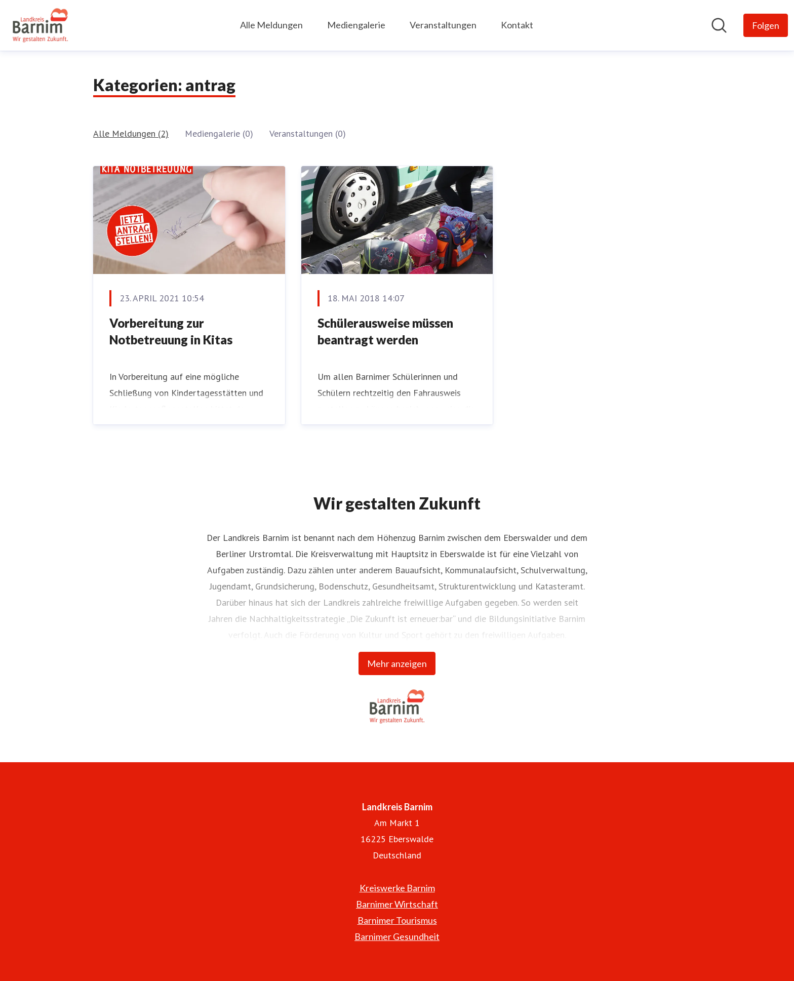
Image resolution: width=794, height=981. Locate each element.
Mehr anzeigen (397, 663)
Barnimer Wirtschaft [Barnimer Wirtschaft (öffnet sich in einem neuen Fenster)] (397, 904)
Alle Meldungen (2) (131, 133)
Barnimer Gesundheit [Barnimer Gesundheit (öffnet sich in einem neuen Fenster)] (397, 936)
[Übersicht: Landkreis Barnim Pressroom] (40, 25)
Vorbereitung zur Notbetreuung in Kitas (170, 331)
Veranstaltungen (443, 24)
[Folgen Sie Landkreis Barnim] (765, 25)
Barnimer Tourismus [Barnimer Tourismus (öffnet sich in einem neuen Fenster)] (397, 920)
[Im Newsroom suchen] (719, 25)
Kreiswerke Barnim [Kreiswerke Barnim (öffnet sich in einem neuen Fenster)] (397, 887)
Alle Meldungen (271, 24)
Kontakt (517, 24)
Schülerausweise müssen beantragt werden (385, 331)
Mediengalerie (356, 24)
